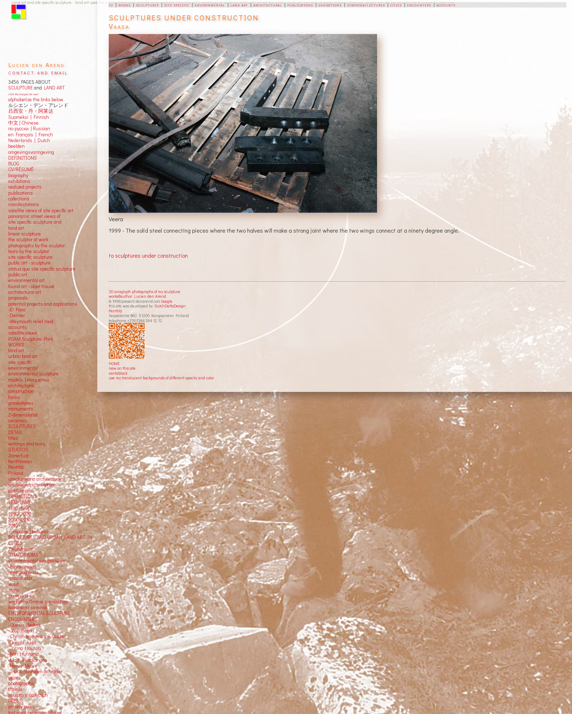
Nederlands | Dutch (29, 140)
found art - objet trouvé (31, 286)
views (31, 333)
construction (21, 391)
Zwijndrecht (20, 549)
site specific (176, 5)
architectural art (24, 292)
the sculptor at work (28, 239)
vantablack (118, 373)
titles (13, 438)
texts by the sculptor (28, 251)
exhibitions (330, 5)
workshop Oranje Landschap (38, 601)
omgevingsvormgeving (31, 152)
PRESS (15, 701)
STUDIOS (18, 449)
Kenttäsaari (20, 461)
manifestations (23, 204)
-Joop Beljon (21, 630)
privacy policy (21, 706)
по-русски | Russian (29, 128)
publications (300, 5)
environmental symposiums (36, 560)
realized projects (24, 187)
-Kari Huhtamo (23, 654)
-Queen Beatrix (24, 625)
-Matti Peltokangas (27, 660)
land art (239, 5)
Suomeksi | (19, 117)
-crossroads (20, 578)
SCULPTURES (22, 426)
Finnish (40, 117)
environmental (210, 5)
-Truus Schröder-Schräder (35, 671)
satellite (16, 333)
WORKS (16, 344)
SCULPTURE (20, 87)
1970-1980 (19, 502)
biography (18, 175)
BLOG (13, 163)
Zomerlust (18, 455)
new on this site (122, 368)
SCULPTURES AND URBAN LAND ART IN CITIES (50, 540)
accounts (445, 5)
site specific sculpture (30, 257)
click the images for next (23, 94)
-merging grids (23, 572)
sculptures (147, 5)
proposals (18, 298)
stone (14, 590)
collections (18, 198)
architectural (267, 5)
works (124, 5)
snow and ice (21, 595)
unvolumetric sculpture (32, 484)
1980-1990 (19, 508)
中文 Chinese (23, 123)
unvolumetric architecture (34, 479)
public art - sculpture (29, 262)
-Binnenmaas (22, 566)
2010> (14, 526)
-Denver (16, 315)
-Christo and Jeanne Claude (37, 636)
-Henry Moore (22, 665)
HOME (114, 363)
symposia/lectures (366, 5)
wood (13, 584)
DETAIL (15, 432)
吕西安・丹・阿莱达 (30, 111)
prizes (14, 677)
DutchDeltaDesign (170, 306)
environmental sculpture (33, 373)
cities (396, 5)
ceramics (17, 420)
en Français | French (30, 134)
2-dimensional (23, 415)
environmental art (26, 280)
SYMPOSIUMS (23, 555)
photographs (21, 683)
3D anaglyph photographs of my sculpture (144, 291)
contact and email (38, 72)
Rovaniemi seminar (28, 607)
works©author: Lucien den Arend (137, 296)
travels (15, 689)
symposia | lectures (28, 531)
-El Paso (16, 309)
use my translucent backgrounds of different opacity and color (161, 377)
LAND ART (53, 87)
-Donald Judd (22, 642)
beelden (16, 146)
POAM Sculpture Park (30, 339)
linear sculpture (24, 233)
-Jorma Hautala (24, 648)
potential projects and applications (42, 304)
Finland (15, 473)
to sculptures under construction (148, 255)
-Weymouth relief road (30, 321)
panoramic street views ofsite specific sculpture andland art (35, 222)
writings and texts (26, 444)
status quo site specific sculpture (41, 269)
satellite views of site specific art (40, 210)
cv (111, 5)
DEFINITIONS (22, 158)
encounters (419, 5)
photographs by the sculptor (36, 245)
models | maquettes (28, 380)
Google (166, 301)
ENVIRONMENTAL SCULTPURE (39, 613)
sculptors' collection (28, 695)
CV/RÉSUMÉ (21, 169)
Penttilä (115, 311)
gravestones (21, 403)
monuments (20, 408)
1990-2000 (19, 514)
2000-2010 (19, 519)
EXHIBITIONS (22, 496)
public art (17, 274)
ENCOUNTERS (23, 619)
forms (14, 397)
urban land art (23, 356)
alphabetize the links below (35, 99)
